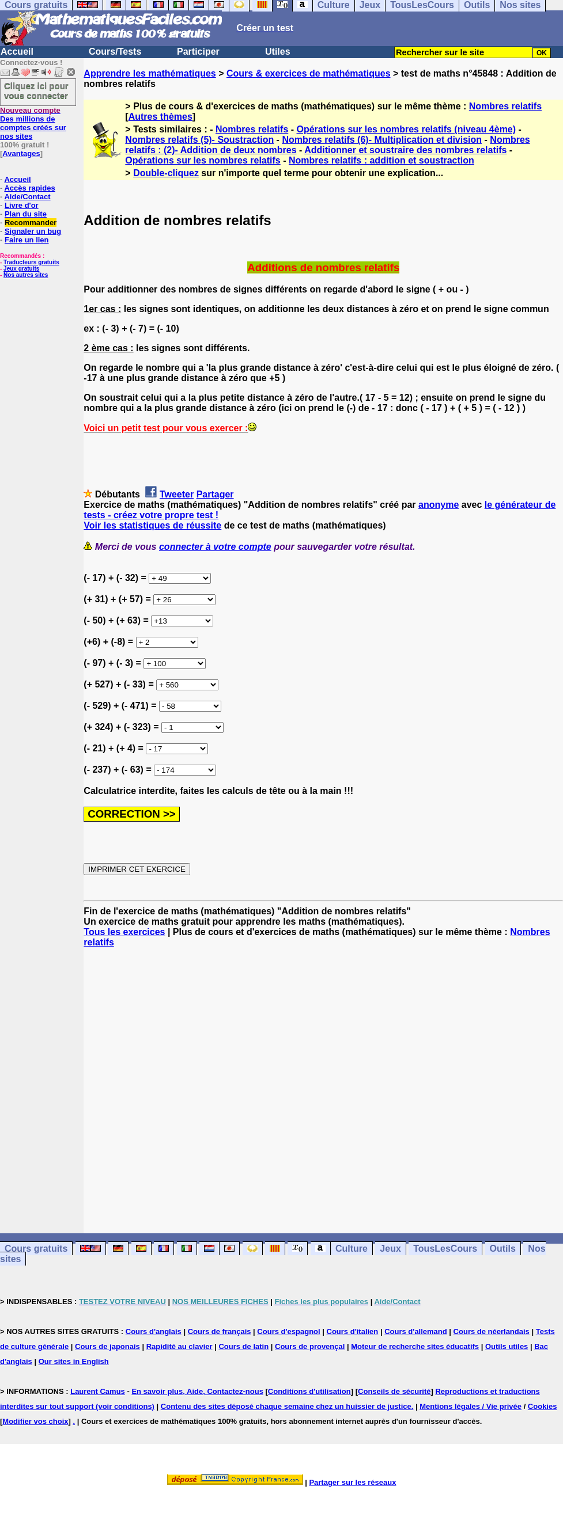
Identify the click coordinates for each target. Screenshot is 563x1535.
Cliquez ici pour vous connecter (36, 90)
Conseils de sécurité (394, 1391)
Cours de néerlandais (492, 1331)
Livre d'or (22, 205)
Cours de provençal (310, 1346)
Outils (503, 1248)
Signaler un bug (33, 231)
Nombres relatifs (505, 106)
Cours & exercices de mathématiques (308, 73)
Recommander (30, 222)
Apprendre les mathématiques (150, 73)
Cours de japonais (107, 1346)
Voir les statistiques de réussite (152, 525)
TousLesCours (445, 1248)
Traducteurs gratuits (31, 262)
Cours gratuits (36, 1248)
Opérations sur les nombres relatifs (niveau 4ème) (406, 129)
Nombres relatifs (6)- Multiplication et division (382, 140)
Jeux (390, 1248)
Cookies (542, 1406)
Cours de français (219, 1331)
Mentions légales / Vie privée (471, 1406)
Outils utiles (506, 1346)
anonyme (438, 505)
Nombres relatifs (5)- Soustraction (199, 140)
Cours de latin (243, 1346)
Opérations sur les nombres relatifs (202, 160)
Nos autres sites (25, 275)
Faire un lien (27, 239)
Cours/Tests (115, 51)
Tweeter (177, 494)
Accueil (17, 51)
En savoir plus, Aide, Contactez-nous (197, 1391)
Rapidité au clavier (179, 1346)
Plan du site (26, 214)
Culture (351, 1248)
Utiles (277, 51)
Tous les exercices (124, 932)
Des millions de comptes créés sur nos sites (33, 123)
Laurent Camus (97, 1391)
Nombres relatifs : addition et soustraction (381, 160)
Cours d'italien (353, 1331)
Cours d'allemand (415, 1331)
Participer (198, 51)
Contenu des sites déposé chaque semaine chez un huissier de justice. (287, 1406)
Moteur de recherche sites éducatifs (415, 1346)
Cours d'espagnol (288, 1331)
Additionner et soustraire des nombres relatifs (405, 150)
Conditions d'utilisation (309, 1391)
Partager (215, 494)
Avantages (21, 153)
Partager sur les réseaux (352, 1482)
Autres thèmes (160, 116)
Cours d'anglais (154, 1331)
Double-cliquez (166, 173)
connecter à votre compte (215, 547)
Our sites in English (74, 1361)
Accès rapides (29, 188)
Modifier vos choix (35, 1421)
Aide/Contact (27, 196)
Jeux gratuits (21, 268)
